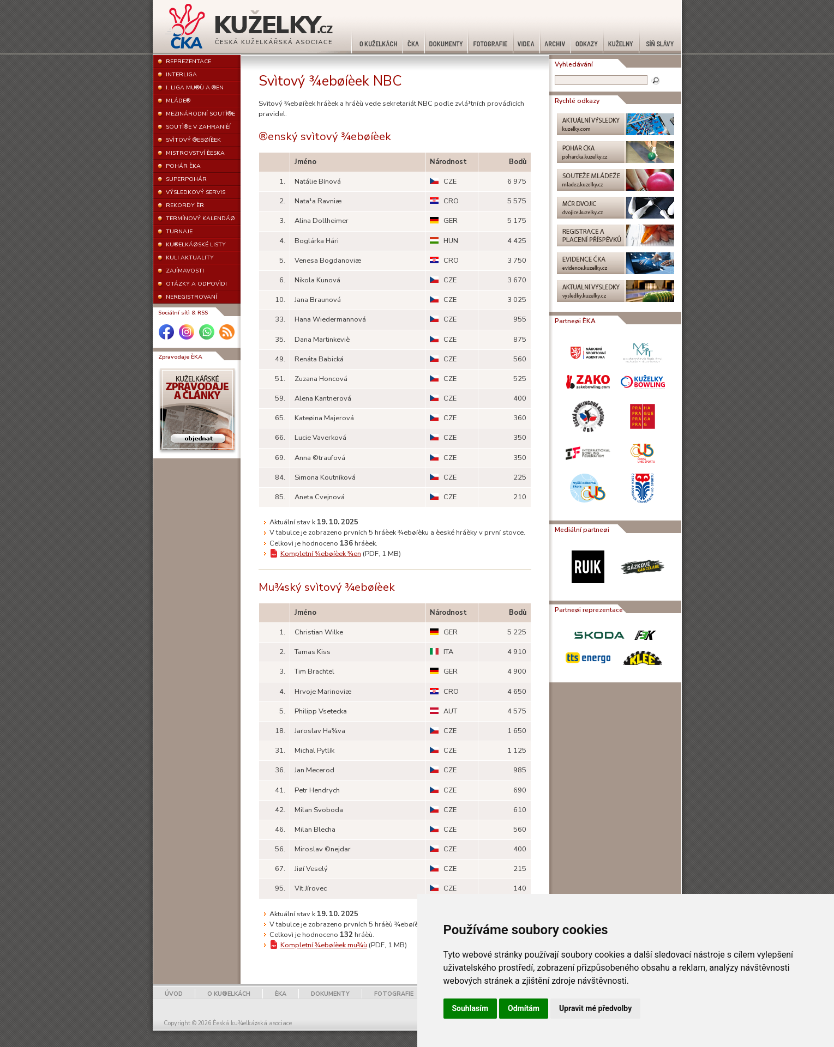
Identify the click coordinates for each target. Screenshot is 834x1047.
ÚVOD (174, 994)
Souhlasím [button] (470, 1008)
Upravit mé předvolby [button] (595, 1008)
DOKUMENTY (330, 994)
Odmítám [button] (523, 1008)
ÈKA (280, 994)
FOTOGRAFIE (393, 994)
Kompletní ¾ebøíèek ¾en (320, 554)
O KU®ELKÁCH (228, 994)
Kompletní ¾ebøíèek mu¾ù (323, 945)
